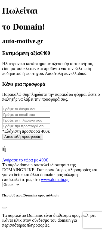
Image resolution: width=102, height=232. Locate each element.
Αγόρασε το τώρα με (25, 160)
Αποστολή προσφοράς (22, 137)
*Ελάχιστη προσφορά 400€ (26, 131)
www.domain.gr (55, 179)
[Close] (4, 207)
